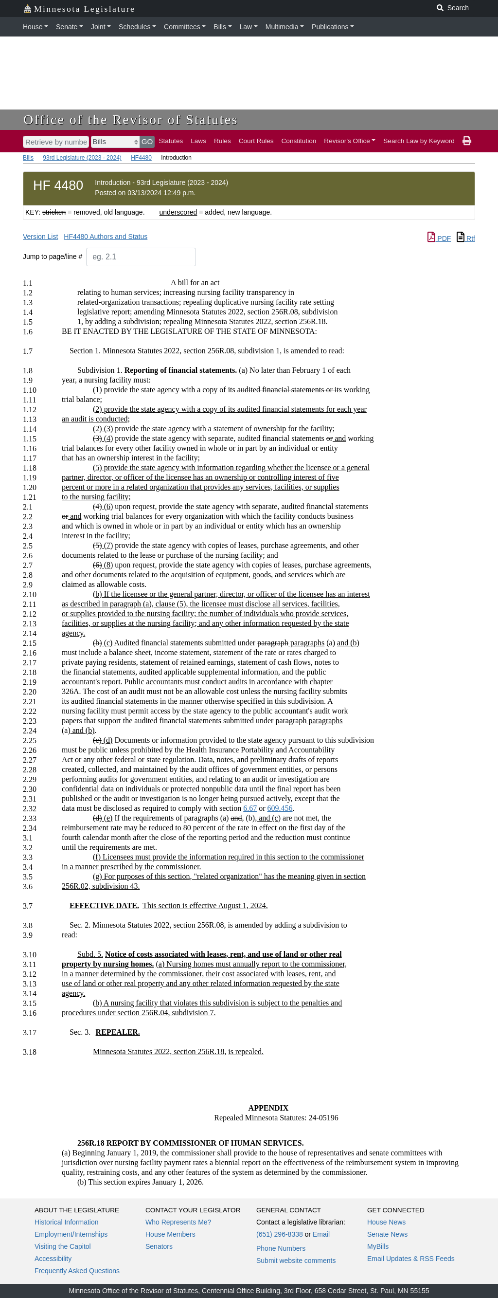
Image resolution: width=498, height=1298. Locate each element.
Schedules (134, 27)
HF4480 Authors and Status (105, 236)
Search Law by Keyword (419, 141)
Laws (198, 141)
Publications (330, 27)
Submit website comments (296, 1260)
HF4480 (141, 157)
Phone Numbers (280, 1248)
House (32, 27)
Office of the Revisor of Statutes (130, 119)
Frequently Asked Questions (77, 1271)
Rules (222, 141)
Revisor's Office (347, 141)
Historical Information (67, 1222)
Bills (219, 27)
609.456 (280, 808)
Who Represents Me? (178, 1222)
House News (386, 1222)
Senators (159, 1246)
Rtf (466, 238)
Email (321, 1234)
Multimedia (282, 27)
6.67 (250, 808)
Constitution (299, 141)
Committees (182, 27)
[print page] (467, 141)
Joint (98, 27)
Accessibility (53, 1258)
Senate (66, 27)
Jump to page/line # (52, 256)
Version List (40, 236)
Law (246, 27)
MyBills (378, 1246)
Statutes (171, 141)
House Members (170, 1234)
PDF (439, 238)
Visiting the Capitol (63, 1246)
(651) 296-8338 (279, 1234)
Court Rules (256, 141)
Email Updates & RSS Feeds (411, 1258)
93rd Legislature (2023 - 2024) (82, 157)
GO (147, 141)
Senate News (387, 1234)
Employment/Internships (71, 1234)
